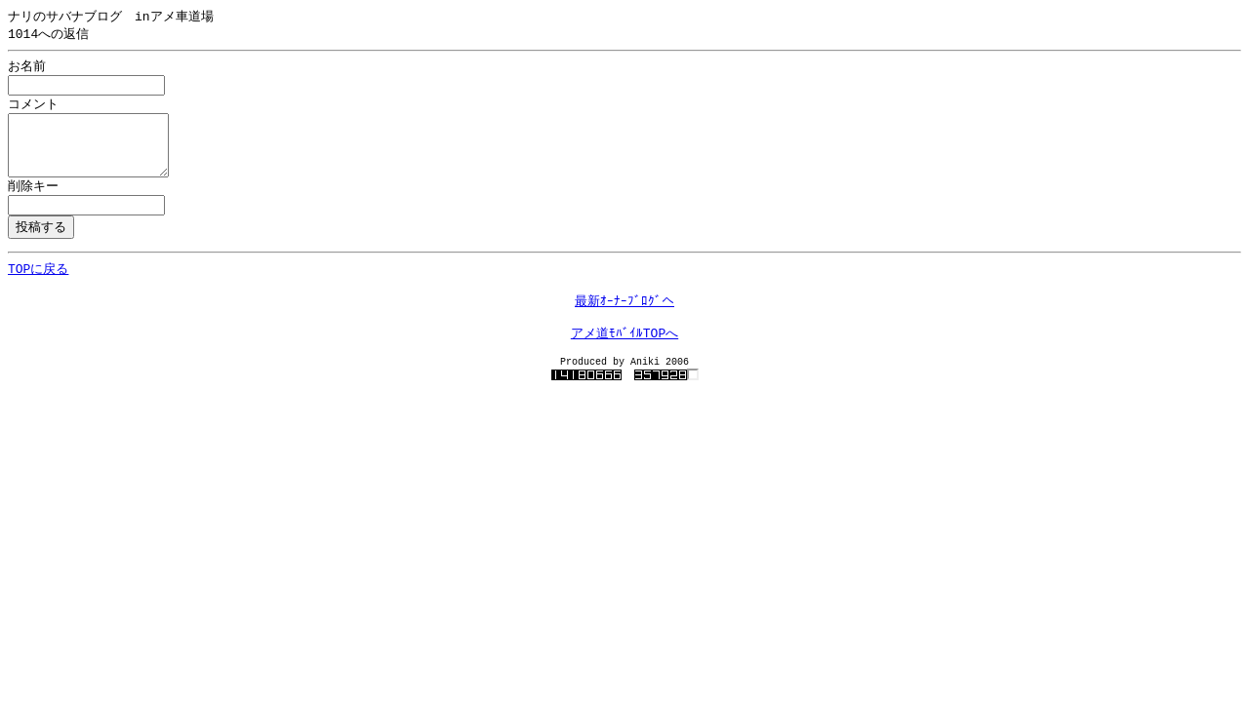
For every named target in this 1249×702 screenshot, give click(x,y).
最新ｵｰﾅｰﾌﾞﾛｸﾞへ (624, 322)
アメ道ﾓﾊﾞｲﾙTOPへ (624, 358)
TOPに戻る (38, 285)
